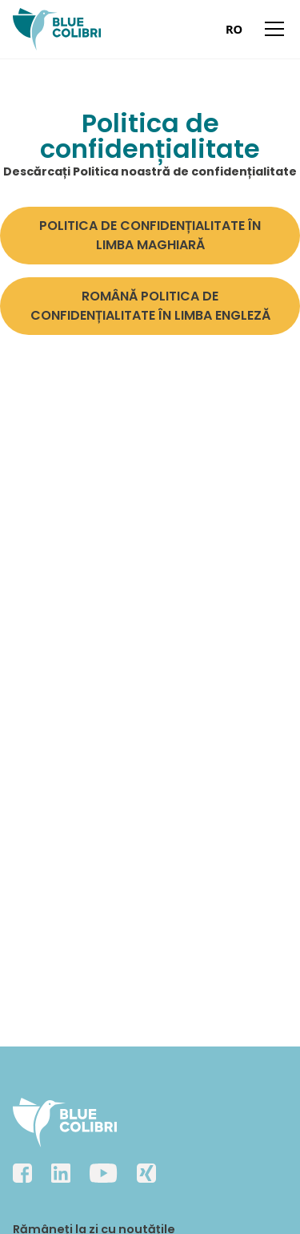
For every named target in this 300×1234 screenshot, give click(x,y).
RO (234, 29)
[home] (57, 29)
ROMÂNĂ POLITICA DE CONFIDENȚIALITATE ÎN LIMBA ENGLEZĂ (150, 306)
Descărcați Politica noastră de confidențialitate (150, 171)
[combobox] (234, 29)
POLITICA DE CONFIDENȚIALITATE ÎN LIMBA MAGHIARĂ (150, 235)
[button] (271, 29)
